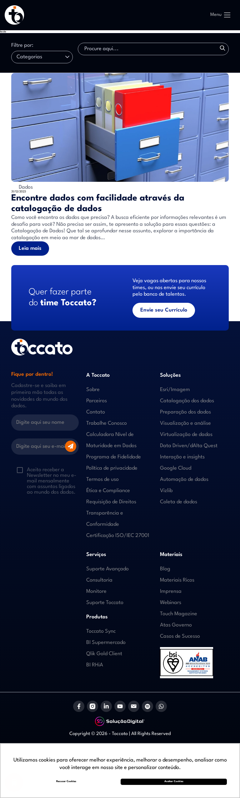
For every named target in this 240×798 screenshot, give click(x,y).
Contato (95, 412)
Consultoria (99, 580)
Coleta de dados (178, 502)
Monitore (96, 591)
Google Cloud (175, 468)
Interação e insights (182, 457)
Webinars (170, 602)
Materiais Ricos (177, 580)
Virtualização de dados (186, 434)
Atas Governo (176, 625)
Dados (22, 186)
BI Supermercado (106, 642)
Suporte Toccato (104, 602)
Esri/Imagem (175, 389)
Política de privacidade (112, 468)
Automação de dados (184, 479)
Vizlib (166, 490)
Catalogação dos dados (187, 401)
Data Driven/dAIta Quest (189, 445)
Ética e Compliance (108, 490)
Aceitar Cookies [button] (173, 781)
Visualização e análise (185, 423)
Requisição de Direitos (111, 502)
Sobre (93, 389)
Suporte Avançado (107, 569)
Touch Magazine (178, 614)
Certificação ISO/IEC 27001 (117, 535)
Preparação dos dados (185, 412)
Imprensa (171, 591)
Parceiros (96, 401)
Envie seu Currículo (163, 310)
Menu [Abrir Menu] (220, 14)
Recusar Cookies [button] (66, 781)
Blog (165, 569)
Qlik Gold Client (104, 653)
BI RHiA (94, 665)
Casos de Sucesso (180, 636)
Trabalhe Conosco (106, 423)
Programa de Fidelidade (113, 457)
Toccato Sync (101, 631)
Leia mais (30, 248)
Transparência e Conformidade (104, 518)
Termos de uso (102, 479)
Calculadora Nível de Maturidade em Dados (111, 440)
